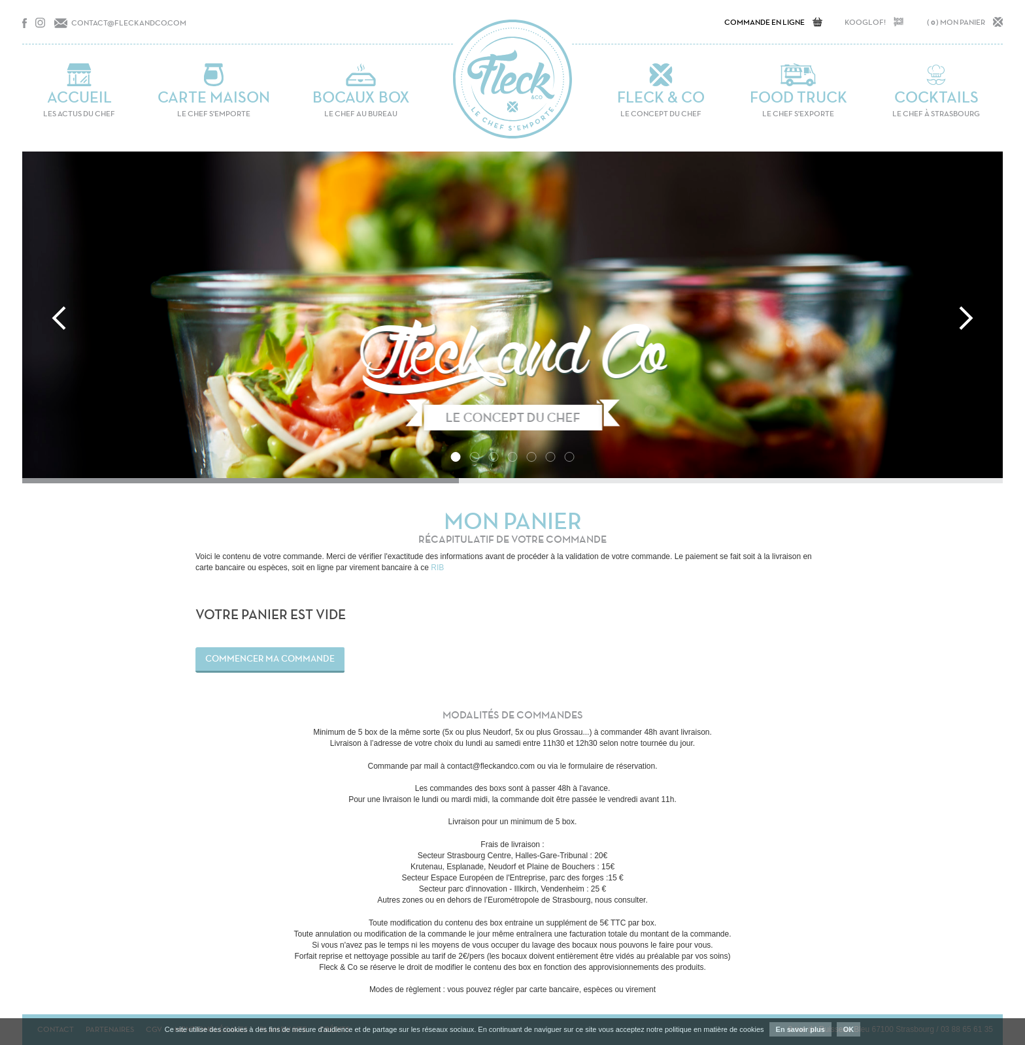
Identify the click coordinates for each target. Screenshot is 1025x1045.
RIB (437, 567)
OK (848, 1029)
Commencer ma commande (270, 658)
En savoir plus (800, 1029)
